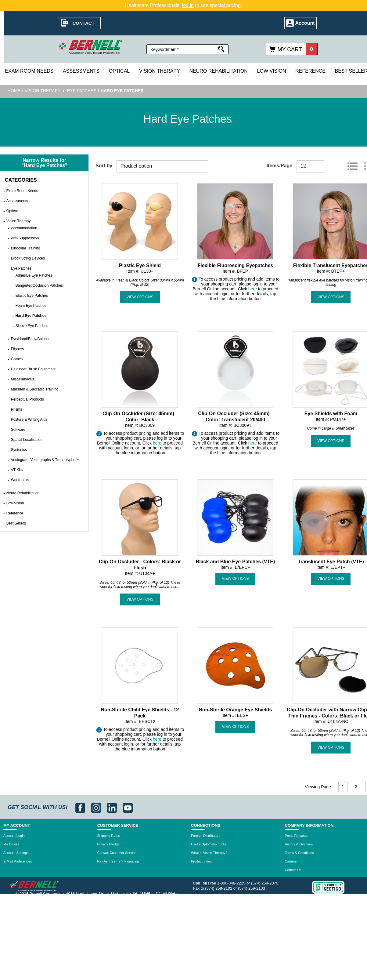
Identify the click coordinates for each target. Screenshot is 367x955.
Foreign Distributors (205, 835)
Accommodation (24, 228)
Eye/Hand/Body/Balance (31, 339)
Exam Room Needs (29, 71)
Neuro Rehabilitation (218, 71)
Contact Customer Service (116, 853)
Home (14, 90)
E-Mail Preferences (17, 861)
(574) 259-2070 (264, 883)
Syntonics (19, 450)
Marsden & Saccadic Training (35, 389)
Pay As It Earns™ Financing (118, 861)
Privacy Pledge (108, 844)
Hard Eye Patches (31, 316)
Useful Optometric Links (209, 844)
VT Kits (17, 470)
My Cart (290, 49)
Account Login (14, 835)
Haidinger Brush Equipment (33, 369)
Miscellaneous (22, 379)
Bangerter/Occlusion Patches (39, 285)
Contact (84, 23)
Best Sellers (16, 523)
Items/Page (279, 165)
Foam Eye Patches (31, 305)
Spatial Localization (26, 440)
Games (17, 359)
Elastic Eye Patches (32, 295)
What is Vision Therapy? (209, 853)
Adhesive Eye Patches (34, 275)
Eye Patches (81, 90)
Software (18, 429)
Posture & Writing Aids (29, 419)
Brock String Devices (28, 258)
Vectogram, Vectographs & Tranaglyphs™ (45, 460)
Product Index (201, 861)
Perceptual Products (27, 399)
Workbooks (20, 480)
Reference (310, 71)
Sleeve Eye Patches (32, 326)
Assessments (81, 71)
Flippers (17, 349)
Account (305, 23)
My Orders (11, 844)
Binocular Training (25, 248)
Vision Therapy (159, 71)
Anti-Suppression (25, 238)
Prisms (16, 409)
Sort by (103, 165)
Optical (119, 71)
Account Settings (16, 853)
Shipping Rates (108, 835)
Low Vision (271, 71)
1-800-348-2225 (231, 883)
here (252, 288)
